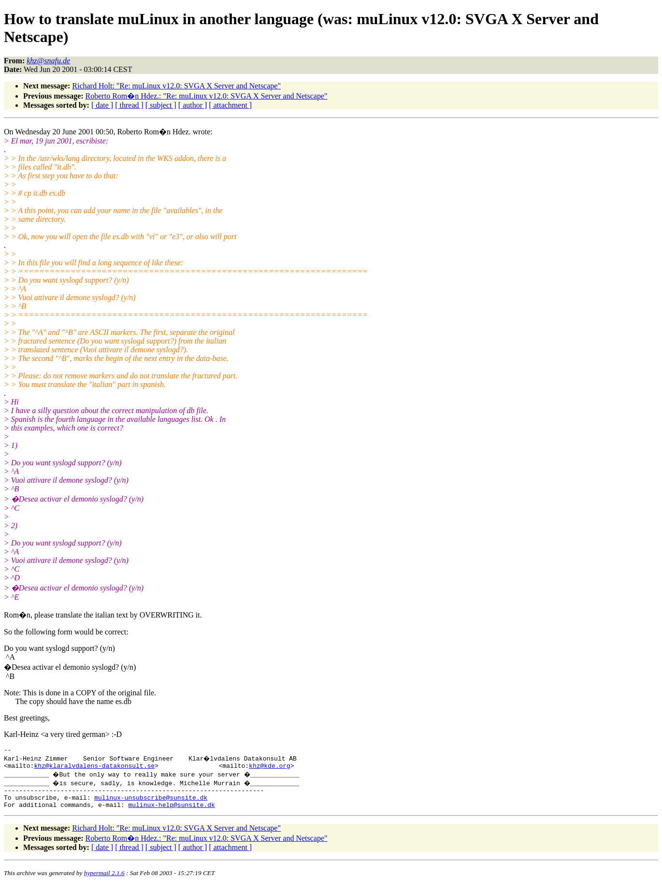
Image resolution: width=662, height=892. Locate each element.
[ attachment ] (230, 105)
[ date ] (102, 105)
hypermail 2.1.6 (104, 880)
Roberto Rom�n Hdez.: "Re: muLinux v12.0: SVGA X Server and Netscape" (207, 96)
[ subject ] (160, 105)
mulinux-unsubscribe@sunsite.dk (150, 803)
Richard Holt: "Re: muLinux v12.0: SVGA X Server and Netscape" (176, 86)
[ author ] (192, 105)
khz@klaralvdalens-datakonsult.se (94, 768)
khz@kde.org (269, 768)
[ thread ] (129, 105)
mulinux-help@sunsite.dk (171, 811)
